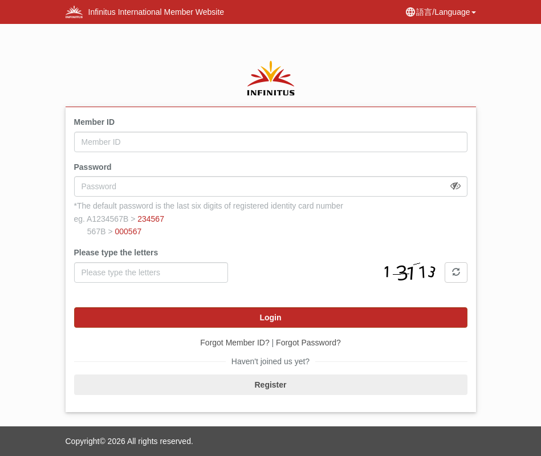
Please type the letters (116, 252)
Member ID (94, 122)
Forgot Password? (308, 342)
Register (270, 384)
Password (93, 167)
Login (270, 317)
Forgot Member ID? (234, 342)
